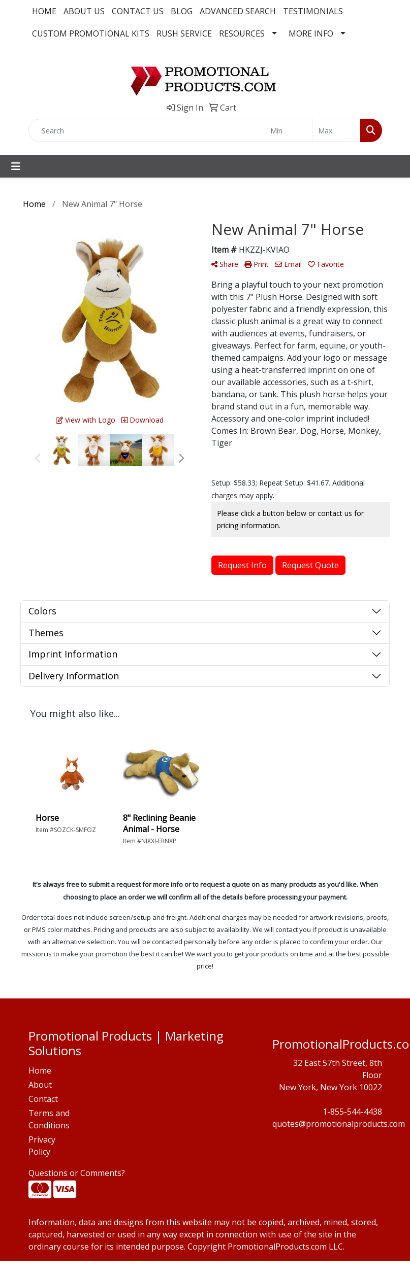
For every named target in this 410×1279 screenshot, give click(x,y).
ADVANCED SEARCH (238, 11)
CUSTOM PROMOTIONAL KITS (90, 33)
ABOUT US (84, 11)
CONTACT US (138, 11)
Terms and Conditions (49, 1119)
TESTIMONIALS (313, 11)
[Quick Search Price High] (336, 130)
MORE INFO (311, 33)
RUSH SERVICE (184, 33)
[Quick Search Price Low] (289, 130)
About (40, 1084)
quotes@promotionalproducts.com (338, 1123)
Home (39, 1070)
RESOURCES (242, 33)
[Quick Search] (146, 130)
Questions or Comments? (76, 1173)
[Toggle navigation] (15, 166)
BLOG (182, 11)
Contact (43, 1098)
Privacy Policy (41, 1145)
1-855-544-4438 (352, 1111)
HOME (44, 11)
